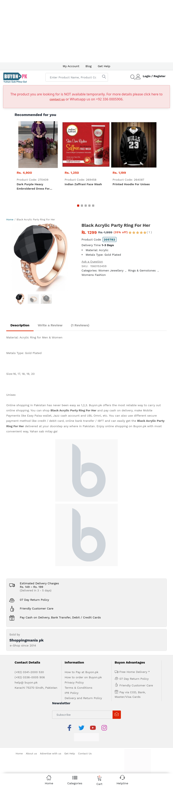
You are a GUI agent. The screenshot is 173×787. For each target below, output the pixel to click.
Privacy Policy (74, 682)
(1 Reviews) (80, 325)
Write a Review (50, 325)
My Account (71, 66)
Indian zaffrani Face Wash (83, 184)
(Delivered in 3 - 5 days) (35, 590)
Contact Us (85, 753)
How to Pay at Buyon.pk (81, 672)
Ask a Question (92, 261)
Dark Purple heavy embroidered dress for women (33, 187)
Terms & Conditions (78, 687)
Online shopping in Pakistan (26, 405)
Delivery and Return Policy (83, 698)
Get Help (104, 66)
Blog (88, 66)
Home (9, 219)
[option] (40, 257)
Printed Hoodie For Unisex (131, 184)
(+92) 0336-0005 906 (30, 677)
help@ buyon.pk (26, 682)
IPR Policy (71, 692)
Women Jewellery (110, 270)
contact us (57, 99)
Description (19, 325)
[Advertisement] (86, 31)
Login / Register (154, 76)
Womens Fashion (93, 274)
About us (31, 753)
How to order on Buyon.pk (83, 677)
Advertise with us (50, 753)
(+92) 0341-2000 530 (29, 672)
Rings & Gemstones (142, 270)
